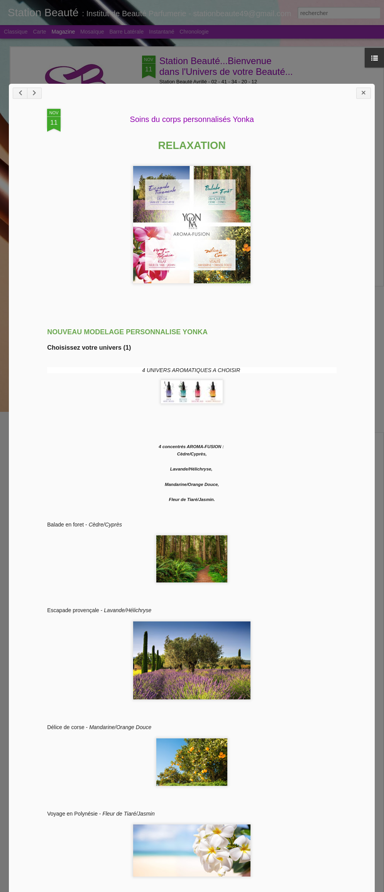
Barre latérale (126, 32)
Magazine (63, 32)
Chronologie (194, 32)
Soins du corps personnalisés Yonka (191, 391)
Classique (15, 32)
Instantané (161, 32)
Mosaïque (92, 32)
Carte (39, 32)
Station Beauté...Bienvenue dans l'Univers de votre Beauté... (226, 66)
